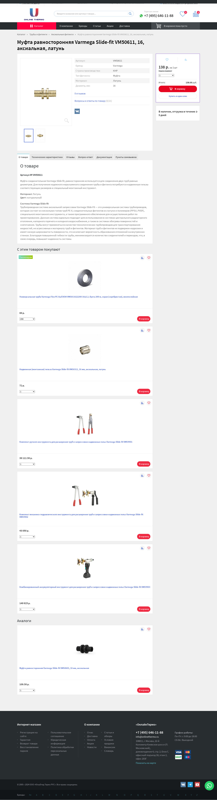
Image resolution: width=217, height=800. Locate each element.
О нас (90, 732)
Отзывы (70, 157)
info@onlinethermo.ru (147, 736)
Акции (110, 26)
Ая (30, 794)
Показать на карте (146, 763)
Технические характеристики (47, 157)
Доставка (124, 26)
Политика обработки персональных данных (62, 751)
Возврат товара (28, 743)
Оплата (91, 739)
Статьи (97, 26)
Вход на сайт (193, 4)
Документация (104, 157)
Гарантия (25, 739)
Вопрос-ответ (85, 157)
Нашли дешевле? (165, 71)
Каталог (38, 26)
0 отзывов (80, 93)
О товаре (23, 157)
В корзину (180, 88)
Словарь (109, 750)
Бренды (83, 26)
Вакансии (109, 747)
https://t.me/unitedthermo (190, 784)
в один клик (178, 96)
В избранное (165, 59)
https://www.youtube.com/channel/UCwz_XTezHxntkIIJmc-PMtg (197, 784)
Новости (92, 747)
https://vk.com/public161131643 (183, 784)
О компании (66, 26)
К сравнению (184, 59)
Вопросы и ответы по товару (93, 100)
